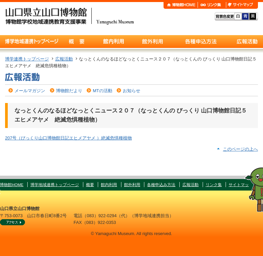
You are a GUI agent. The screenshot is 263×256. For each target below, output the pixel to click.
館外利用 (132, 185)
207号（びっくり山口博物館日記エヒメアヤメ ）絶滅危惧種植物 (68, 137)
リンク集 (214, 185)
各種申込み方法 (161, 185)
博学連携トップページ (27, 58)
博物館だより (69, 90)
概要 (90, 185)
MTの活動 (102, 90)
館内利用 (109, 185)
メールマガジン (29, 90)
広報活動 (64, 58)
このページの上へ (240, 149)
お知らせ (131, 90)
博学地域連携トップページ (54, 185)
